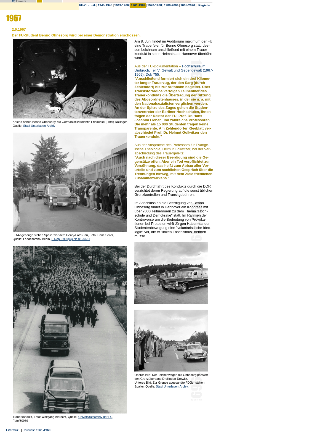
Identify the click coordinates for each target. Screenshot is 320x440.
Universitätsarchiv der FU (95, 416)
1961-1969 (138, 5)
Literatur (12, 430)
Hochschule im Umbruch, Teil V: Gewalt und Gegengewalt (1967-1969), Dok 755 (173, 70)
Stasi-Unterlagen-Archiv (39, 125)
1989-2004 (171, 5)
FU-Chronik (87, 5)
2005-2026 (187, 5)
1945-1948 (105, 5)
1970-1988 (154, 5)
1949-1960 (121, 5)
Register (204, 5)
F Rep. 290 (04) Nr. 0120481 (71, 239)
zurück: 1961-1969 (37, 430)
